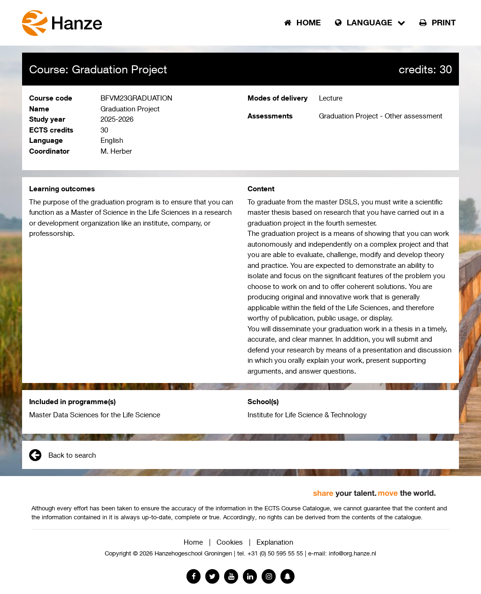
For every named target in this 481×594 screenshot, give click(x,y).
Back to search (62, 455)
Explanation (274, 542)
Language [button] (370, 22)
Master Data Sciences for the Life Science (94, 414)
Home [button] (302, 22)
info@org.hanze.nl (352, 553)
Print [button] (437, 22)
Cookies (230, 542)
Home (193, 542)
